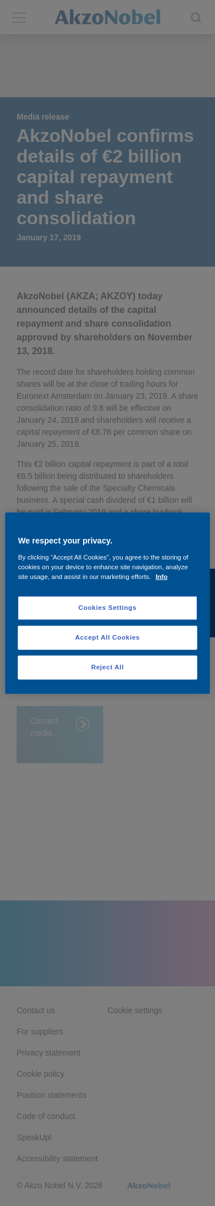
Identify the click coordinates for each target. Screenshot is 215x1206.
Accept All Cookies (107, 636)
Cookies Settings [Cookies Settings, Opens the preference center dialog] (107, 607)
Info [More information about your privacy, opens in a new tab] (161, 576)
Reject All (107, 666)
